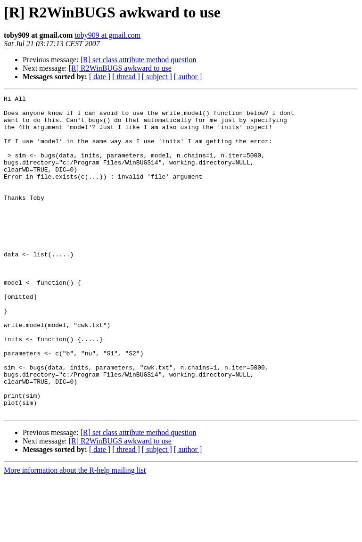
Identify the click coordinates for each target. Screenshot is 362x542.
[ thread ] (126, 77)
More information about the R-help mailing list (75, 534)
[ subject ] (157, 77)
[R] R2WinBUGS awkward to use (120, 68)
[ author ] (188, 77)
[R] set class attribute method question (139, 60)
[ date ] (99, 77)
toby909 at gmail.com (107, 35)
